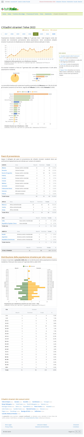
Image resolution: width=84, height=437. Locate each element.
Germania (4, 186)
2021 (29, 34)
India (3, 221)
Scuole (75, 1)
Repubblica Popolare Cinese (9, 223)
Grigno (5, 411)
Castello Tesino (19, 409)
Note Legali (8, 425)
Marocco (4, 204)
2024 (47, 34)
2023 (41, 34)
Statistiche (70, 1)
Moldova (4, 183)
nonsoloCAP (13, 1)
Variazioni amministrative (42, 427)
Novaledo (50, 406)
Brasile (3, 234)
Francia (4, 193)
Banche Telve (64, 60)
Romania (4, 170)
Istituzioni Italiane (42, 425)
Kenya (3, 210)
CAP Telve (63, 64)
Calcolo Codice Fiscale (24, 1)
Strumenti (76, 425)
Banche (80, 1)
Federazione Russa (7, 188)
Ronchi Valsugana (33, 404)
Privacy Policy (9, 427)
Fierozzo (44, 409)
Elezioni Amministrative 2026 (47, 1)
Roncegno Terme (8, 406)
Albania (4, 168)
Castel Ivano (21, 404)
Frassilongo (15, 411)
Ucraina (4, 178)
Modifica (46, 30)
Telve (41, 14)
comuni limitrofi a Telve (32, 418)
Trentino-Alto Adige (19, 14)
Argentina (4, 237)
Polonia (4, 175)
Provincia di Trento (32, 14)
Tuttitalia (7, 1)
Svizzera (4, 191)
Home (4, 14)
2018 (12, 34)
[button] (76, 432)
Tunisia (4, 207)
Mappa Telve (63, 70)
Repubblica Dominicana (8, 239)
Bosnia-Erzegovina (7, 173)
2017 (6, 34)
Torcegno (48, 402)
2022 (35, 34)
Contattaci (76, 427)
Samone (44, 404)
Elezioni (64, 1)
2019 (17, 34)
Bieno (19, 406)
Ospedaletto (28, 406)
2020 (23, 34)
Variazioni (58, 1)
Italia (9, 14)
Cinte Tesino (7, 409)
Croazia (4, 181)
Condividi (53, 30)
